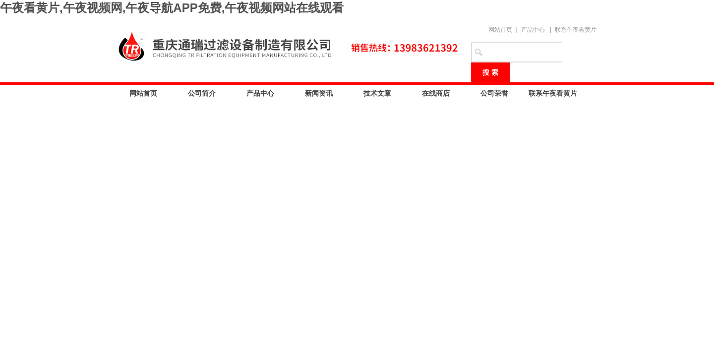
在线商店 (436, 93)
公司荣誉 (494, 93)
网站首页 (500, 29)
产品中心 (533, 29)
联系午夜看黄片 (575, 29)
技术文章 (377, 93)
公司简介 (202, 93)
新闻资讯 (319, 93)
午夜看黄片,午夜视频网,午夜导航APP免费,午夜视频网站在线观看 (172, 7)
